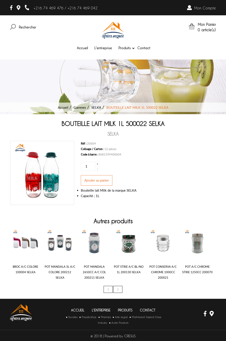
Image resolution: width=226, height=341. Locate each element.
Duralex (73, 317)
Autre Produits (119, 322)
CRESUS (130, 336)
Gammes (80, 107)
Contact (143, 48)
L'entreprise (103, 48)
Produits (124, 48)
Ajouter (96, 180)
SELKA (96, 107)
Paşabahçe (89, 317)
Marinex (106, 317)
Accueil (82, 48)
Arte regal (121, 317)
